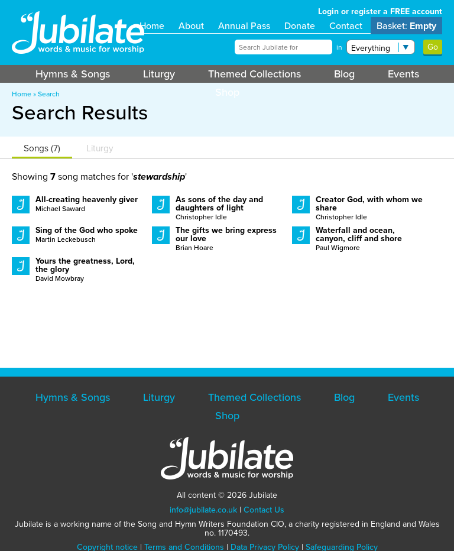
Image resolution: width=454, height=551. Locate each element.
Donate (299, 26)
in (339, 47)
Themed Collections (254, 74)
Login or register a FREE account (380, 11)
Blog (344, 74)
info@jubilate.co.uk (203, 510)
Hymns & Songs (72, 74)
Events (403, 74)
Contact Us (264, 510)
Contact (345, 26)
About (191, 26)
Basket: (406, 26)
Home (152, 26)
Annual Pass (244, 26)
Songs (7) (42, 148)
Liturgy (159, 74)
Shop (227, 92)
